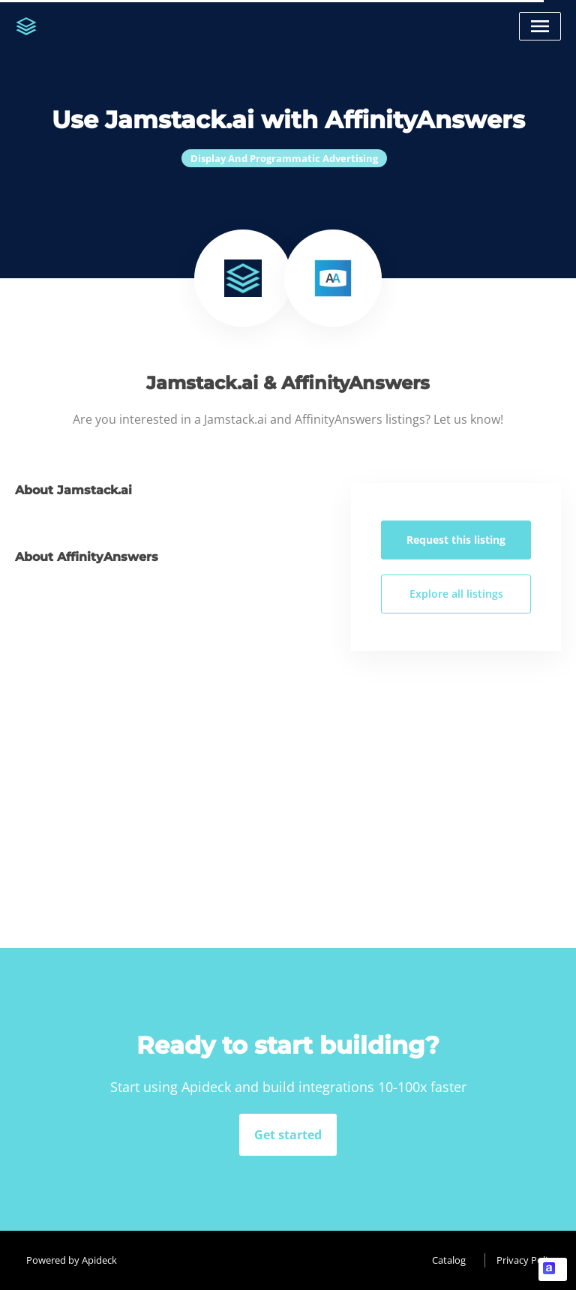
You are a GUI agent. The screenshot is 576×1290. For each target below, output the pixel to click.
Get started (288, 1134)
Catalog (449, 1260)
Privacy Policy (526, 1260)
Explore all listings (456, 593)
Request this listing (456, 539)
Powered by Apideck (71, 1260)
